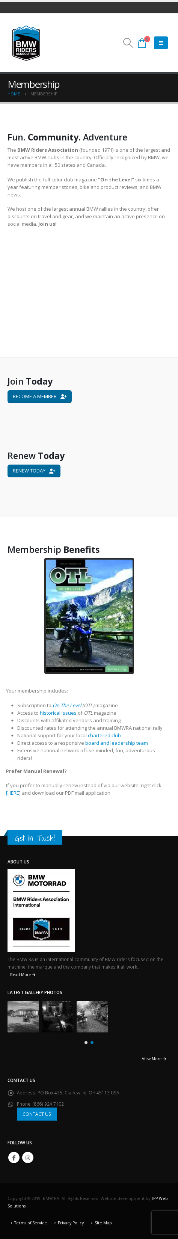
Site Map (103, 1222)
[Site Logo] (26, 43)
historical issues (61, 712)
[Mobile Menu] (161, 42)
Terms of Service (30, 1222)
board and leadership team (119, 742)
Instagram (27, 1157)
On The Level (70, 705)
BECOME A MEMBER (39, 396)
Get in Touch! (35, 838)
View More (154, 1058)
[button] (128, 43)
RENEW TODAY (34, 470)
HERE (16, 792)
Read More (22, 974)
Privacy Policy (71, 1222)
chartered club (107, 735)
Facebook (14, 1157)
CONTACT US (37, 1114)
